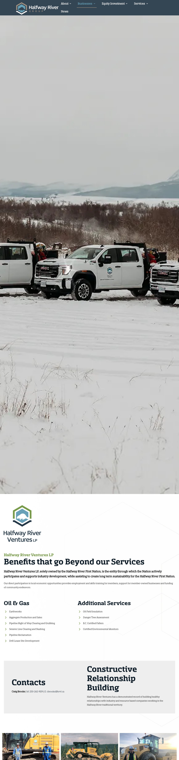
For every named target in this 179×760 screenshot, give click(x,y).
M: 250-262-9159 (35, 691)
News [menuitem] (64, 11)
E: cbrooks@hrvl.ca (54, 691)
